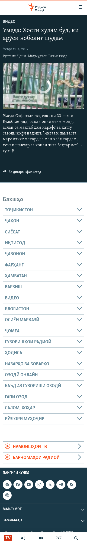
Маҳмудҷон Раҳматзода (48, 56)
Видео (9, 22)
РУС (58, 538)
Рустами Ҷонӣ (14, 56)
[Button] (22, 173)
